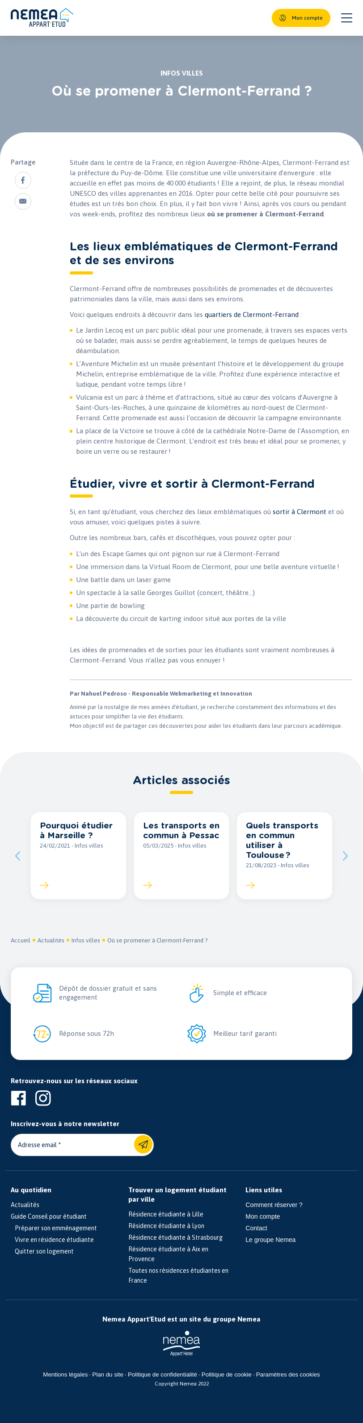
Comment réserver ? (274, 1205)
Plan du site (107, 1375)
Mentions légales (65, 1375)
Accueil (20, 940)
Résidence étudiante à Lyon (166, 1226)
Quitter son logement (42, 1251)
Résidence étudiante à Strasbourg (175, 1237)
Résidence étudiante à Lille (165, 1214)
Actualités (51, 940)
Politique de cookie (227, 1375)
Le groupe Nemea (270, 1240)
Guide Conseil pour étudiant (49, 1216)
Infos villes (86, 940)
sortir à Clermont (299, 511)
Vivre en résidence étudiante (52, 1240)
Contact (256, 1228)
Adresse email (37, 1145)
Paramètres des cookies (288, 1375)
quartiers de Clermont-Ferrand (252, 314)
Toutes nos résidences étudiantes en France (178, 1275)
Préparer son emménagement (54, 1228)
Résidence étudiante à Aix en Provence (168, 1254)
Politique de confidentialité (162, 1375)
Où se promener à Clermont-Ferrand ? (157, 940)
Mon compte (262, 1216)
